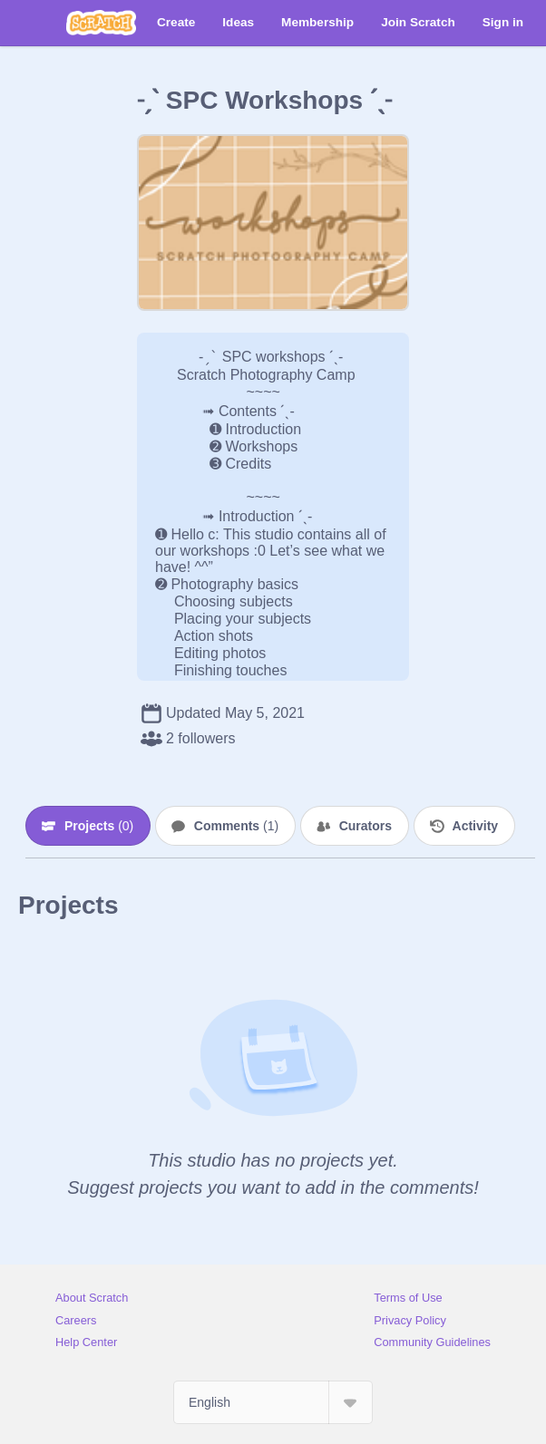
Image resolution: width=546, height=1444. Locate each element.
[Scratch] (101, 22)
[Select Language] (273, 1402)
